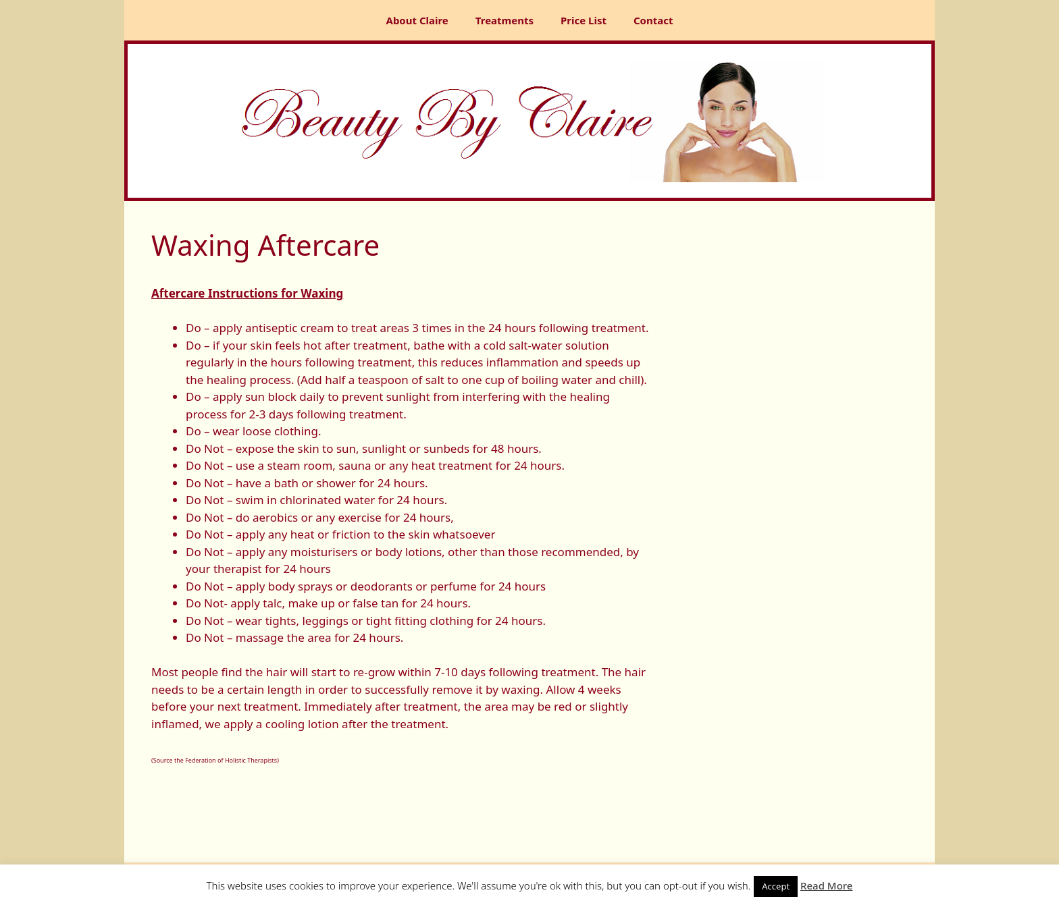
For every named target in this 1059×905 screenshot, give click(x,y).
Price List (583, 20)
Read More (826, 885)
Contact (653, 20)
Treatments (504, 20)
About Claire (417, 20)
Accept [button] (776, 886)
